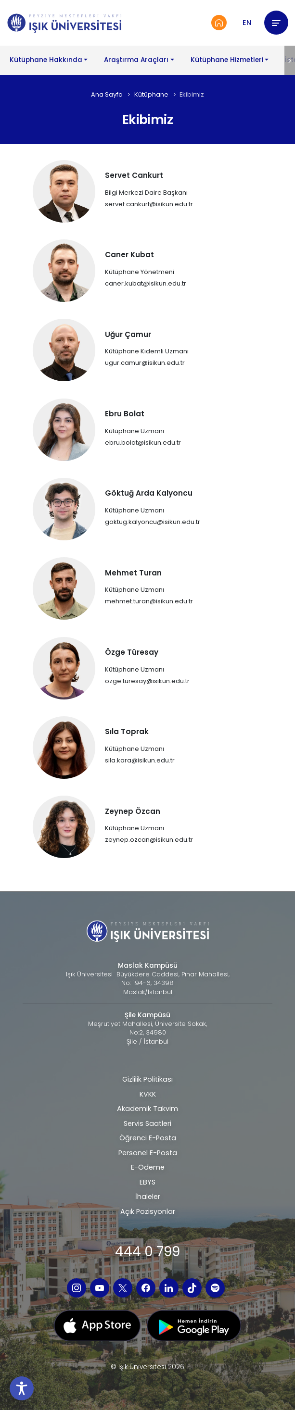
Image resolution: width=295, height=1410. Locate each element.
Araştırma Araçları (136, 59)
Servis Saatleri (147, 1123)
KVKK (148, 1094)
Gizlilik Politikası (147, 1079)
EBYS (147, 1182)
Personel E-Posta (147, 1153)
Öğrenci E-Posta (147, 1138)
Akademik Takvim (147, 1108)
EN (247, 22)
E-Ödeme (148, 1167)
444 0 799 (147, 1251)
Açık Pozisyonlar (147, 1211)
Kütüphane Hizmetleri (227, 59)
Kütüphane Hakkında (46, 59)
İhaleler (147, 1196)
